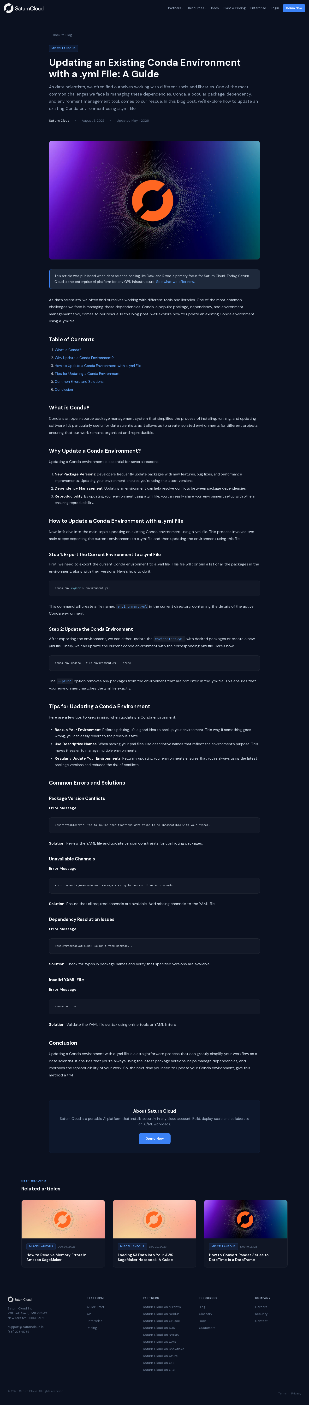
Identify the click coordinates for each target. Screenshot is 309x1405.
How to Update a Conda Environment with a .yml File (98, 365)
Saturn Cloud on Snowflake (163, 1349)
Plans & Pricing (234, 8)
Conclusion (64, 389)
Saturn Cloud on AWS (159, 1342)
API (89, 1314)
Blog (202, 1307)
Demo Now (294, 8)
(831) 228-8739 (18, 1332)
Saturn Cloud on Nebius (161, 1314)
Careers (261, 1307)
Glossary (205, 1314)
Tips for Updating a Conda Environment (87, 373)
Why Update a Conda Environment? (84, 357)
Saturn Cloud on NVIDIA (161, 1335)
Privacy (296, 1393)
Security (261, 1314)
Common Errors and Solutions (79, 381)
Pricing (92, 1328)
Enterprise (258, 8)
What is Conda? (68, 350)
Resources (195, 8)
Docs (214, 8)
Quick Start (95, 1307)
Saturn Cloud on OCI (159, 1370)
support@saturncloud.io (26, 1327)
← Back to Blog (60, 35)
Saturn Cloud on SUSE (160, 1328)
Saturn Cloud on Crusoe (161, 1321)
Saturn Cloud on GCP (159, 1363)
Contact (261, 1321)
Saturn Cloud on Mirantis (162, 1307)
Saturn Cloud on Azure (160, 1356)
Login (274, 8)
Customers (207, 1328)
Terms (282, 1393)
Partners (174, 8)
